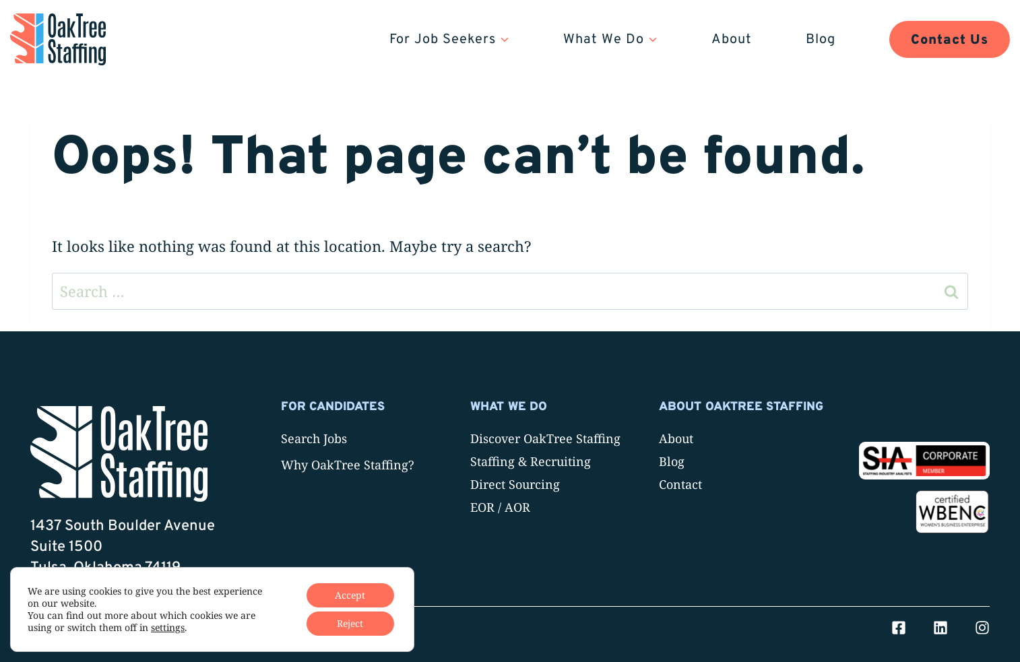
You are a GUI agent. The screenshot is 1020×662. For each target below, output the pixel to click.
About (731, 39)
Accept (350, 595)
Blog (820, 39)
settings (168, 628)
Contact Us (949, 40)
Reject (350, 623)
